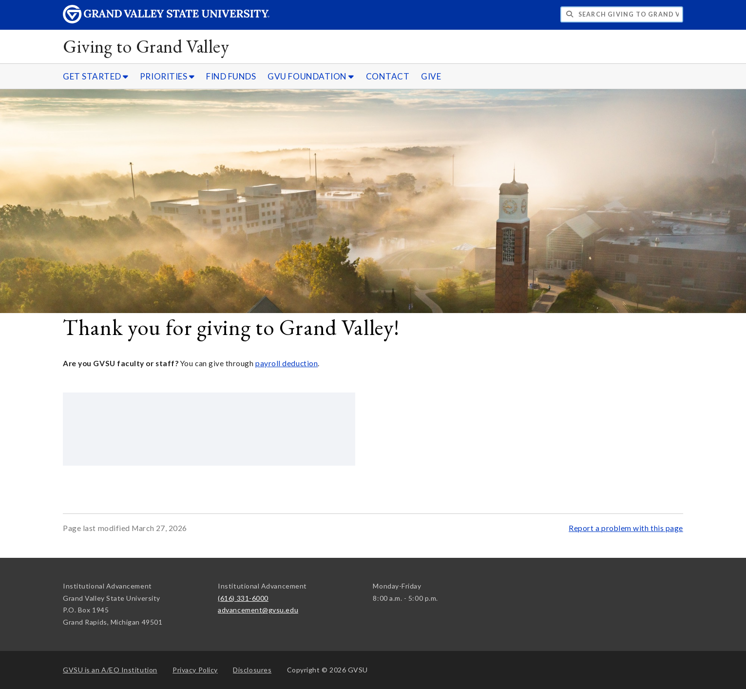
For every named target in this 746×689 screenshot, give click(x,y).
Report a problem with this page (626, 528)
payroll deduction (286, 363)
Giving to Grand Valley (146, 46)
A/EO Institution (110, 670)
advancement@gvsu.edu (258, 610)
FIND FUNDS (231, 76)
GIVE (431, 76)
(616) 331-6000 (243, 598)
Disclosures (252, 670)
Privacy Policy (195, 670)
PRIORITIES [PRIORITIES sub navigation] (167, 76)
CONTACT (388, 76)
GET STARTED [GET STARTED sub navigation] (95, 76)
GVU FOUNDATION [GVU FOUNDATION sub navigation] (311, 76)
